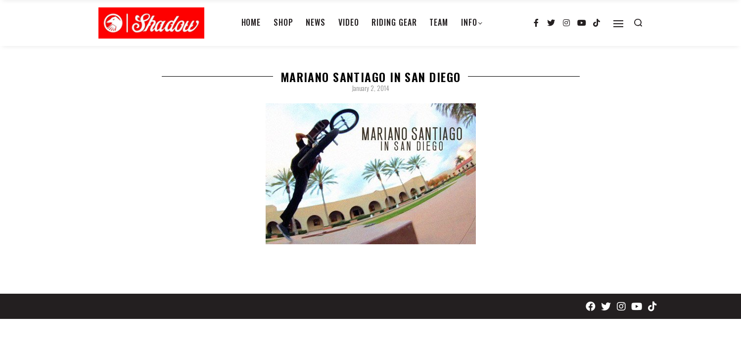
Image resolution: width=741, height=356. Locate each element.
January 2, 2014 (370, 88)
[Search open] (638, 22)
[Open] (618, 24)
